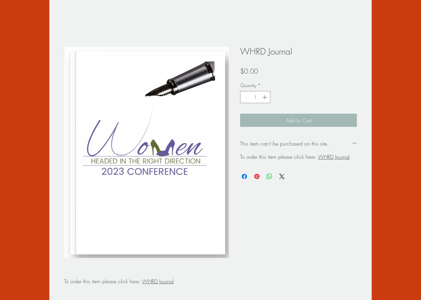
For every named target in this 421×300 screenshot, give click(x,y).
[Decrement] (245, 97)
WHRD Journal (158, 281)
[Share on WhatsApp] (269, 176)
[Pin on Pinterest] (257, 176)
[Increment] (265, 97)
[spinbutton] (255, 97)
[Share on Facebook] (244, 176)
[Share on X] (282, 176)
